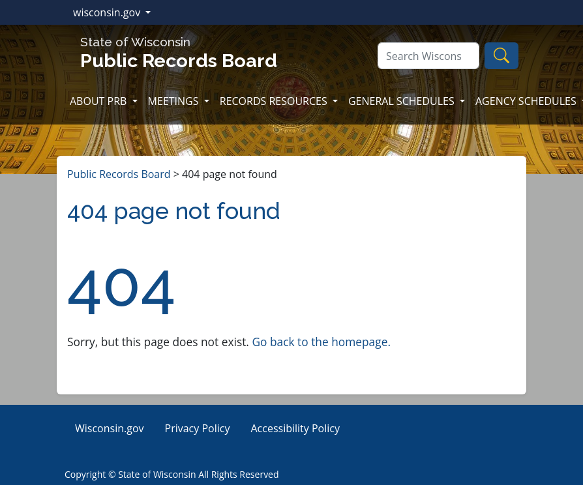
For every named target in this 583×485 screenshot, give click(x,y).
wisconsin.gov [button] (108, 12)
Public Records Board (119, 174)
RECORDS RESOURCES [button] (275, 101)
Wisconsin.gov (109, 428)
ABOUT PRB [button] (100, 101)
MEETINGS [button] (175, 101)
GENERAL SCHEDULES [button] (402, 101)
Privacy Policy (197, 428)
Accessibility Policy (295, 428)
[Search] (428, 55)
